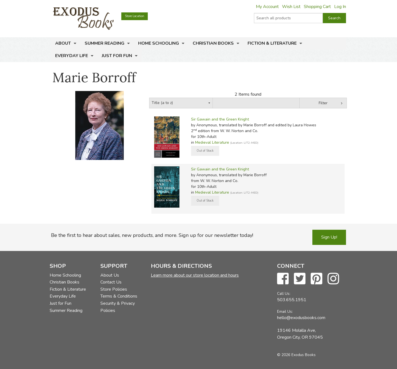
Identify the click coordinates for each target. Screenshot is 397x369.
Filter (323, 103)
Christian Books (213, 43)
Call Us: (283, 293)
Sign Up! (329, 237)
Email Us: (285, 311)
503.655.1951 (291, 300)
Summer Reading (104, 43)
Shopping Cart (317, 7)
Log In (340, 7)
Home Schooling (158, 43)
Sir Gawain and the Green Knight (220, 119)
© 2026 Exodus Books (296, 354)
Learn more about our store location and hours (195, 275)
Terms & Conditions (118, 296)
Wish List (291, 7)
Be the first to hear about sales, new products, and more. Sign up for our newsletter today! (152, 235)
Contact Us (111, 282)
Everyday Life (71, 56)
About (63, 43)
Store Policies (113, 289)
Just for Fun (117, 56)
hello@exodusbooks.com (301, 318)
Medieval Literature (212, 142)
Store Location (134, 16)
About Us (109, 275)
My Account (267, 7)
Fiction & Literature (272, 43)
